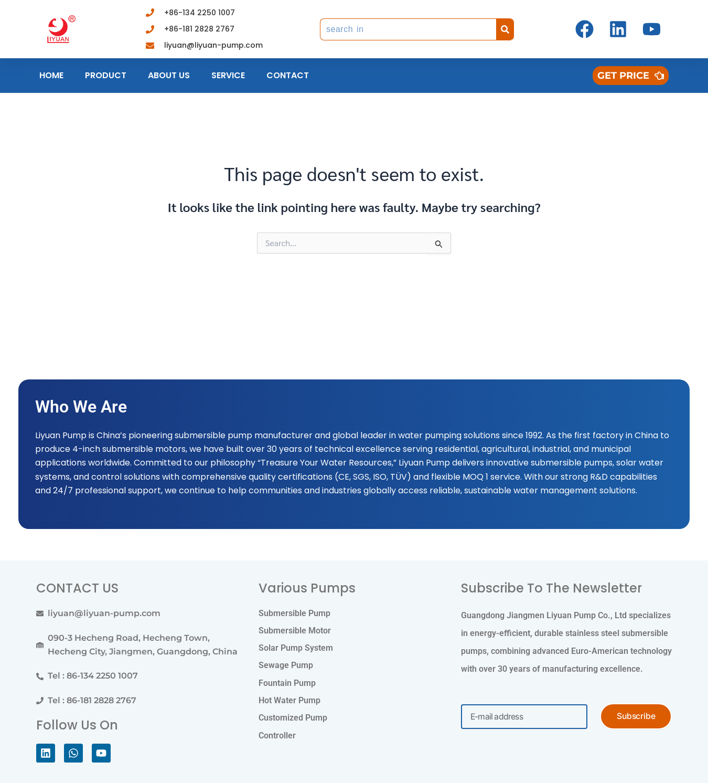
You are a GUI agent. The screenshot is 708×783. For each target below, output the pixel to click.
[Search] (505, 29)
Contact (287, 75)
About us (169, 75)
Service (228, 75)
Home (51, 75)
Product (105, 75)
